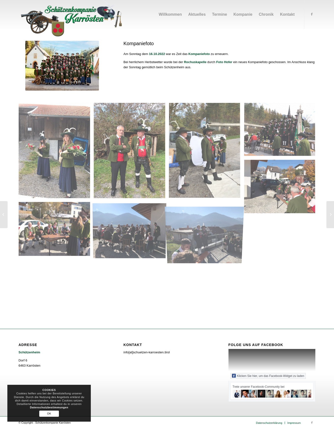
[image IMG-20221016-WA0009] (206, 152)
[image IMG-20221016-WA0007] (131, 230)
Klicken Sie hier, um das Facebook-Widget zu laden (268, 376)
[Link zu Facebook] (312, 14)
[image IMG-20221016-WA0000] (281, 131)
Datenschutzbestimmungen (49, 407)
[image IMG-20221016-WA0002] (56, 230)
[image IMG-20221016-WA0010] (131, 152)
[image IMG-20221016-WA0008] (56, 152)
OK (49, 413)
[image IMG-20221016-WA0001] (281, 189)
